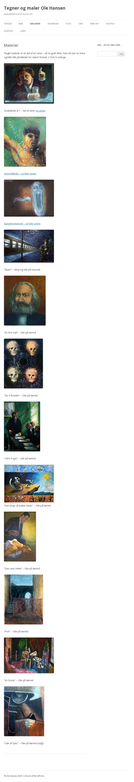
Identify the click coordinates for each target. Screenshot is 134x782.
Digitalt (110, 23)
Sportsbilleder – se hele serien (20, 173)
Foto (68, 23)
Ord (81, 23)
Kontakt (8, 31)
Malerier (35, 23)
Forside (8, 23)
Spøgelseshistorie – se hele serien (22, 223)
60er (20, 23)
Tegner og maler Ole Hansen (34, 8)
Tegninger (53, 23)
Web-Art (94, 23)
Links (23, 31)
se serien (40, 110)
